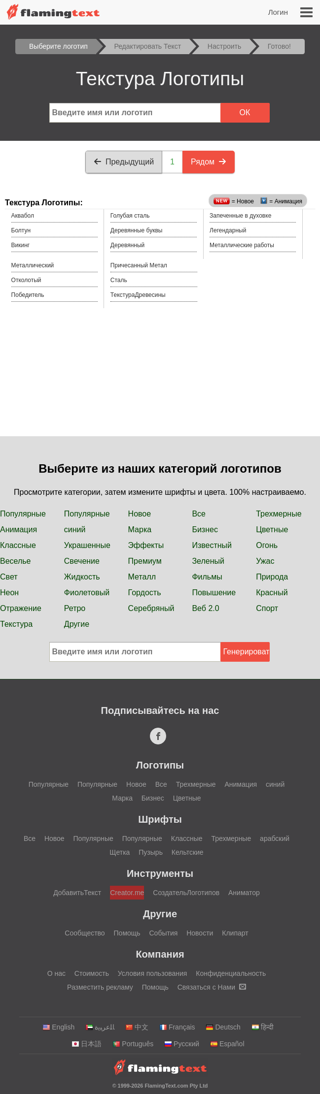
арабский (274, 838)
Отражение (20, 608)
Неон (9, 592)
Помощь (127, 933)
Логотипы (160, 765)
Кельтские (188, 852)
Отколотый (26, 280)
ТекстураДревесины (138, 294)
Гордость (144, 592)
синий (75, 529)
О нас (56, 973)
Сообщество (85, 933)
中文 (136, 1027)
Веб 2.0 (205, 608)
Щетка (119, 852)
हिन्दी (262, 1027)
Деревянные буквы (136, 230)
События (163, 933)
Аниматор (244, 893)
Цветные (272, 529)
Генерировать (246, 651)
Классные (18, 545)
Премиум (145, 561)
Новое (139, 514)
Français (177, 1027)
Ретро (74, 608)
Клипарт (235, 933)
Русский (181, 1044)
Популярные (23, 514)
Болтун (21, 230)
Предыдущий (124, 162)
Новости (199, 933)
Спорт (267, 608)
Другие (76, 624)
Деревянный (127, 245)
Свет (9, 577)
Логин (278, 12)
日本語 (86, 1044)
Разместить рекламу (100, 987)
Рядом (208, 162)
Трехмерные (278, 514)
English (58, 1027)
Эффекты (146, 545)
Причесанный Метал (138, 265)
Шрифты (160, 819)
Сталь (118, 280)
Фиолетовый (86, 592)
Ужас (265, 561)
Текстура (16, 624)
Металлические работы (242, 245)
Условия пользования (152, 973)
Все (199, 514)
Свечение (82, 561)
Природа (272, 577)
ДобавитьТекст (77, 893)
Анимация (18, 529)
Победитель (27, 294)
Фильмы (207, 577)
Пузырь (151, 852)
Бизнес (205, 529)
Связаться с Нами (212, 987)
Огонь (267, 545)
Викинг (20, 245)
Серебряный (151, 608)
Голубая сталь (130, 215)
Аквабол (22, 215)
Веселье (15, 561)
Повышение (214, 592)
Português (132, 1044)
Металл (142, 577)
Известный (212, 545)
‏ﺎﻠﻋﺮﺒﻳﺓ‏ (99, 1027)
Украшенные (87, 545)
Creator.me (127, 893)
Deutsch (223, 1027)
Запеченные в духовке (240, 215)
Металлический (32, 265)
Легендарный (228, 230)
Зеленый (208, 561)
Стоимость (91, 973)
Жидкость (82, 577)
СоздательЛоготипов (186, 893)
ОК (245, 112)
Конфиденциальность (231, 973)
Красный (271, 592)
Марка (140, 529)
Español (227, 1044)
